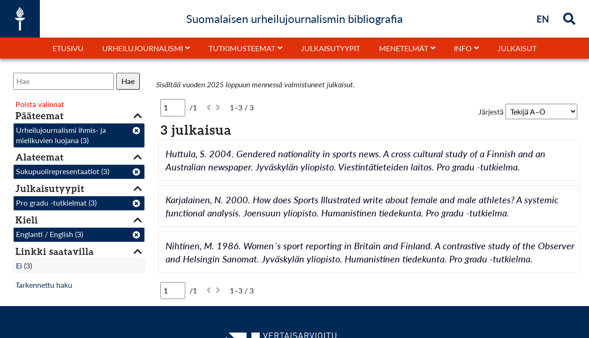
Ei (19, 265)
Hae (128, 81)
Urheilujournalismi (142, 48)
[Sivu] (172, 107)
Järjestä (491, 111)
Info (463, 48)
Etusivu (68, 48)
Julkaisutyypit (330, 48)
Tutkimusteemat (242, 48)
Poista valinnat (39, 104)
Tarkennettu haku (43, 284)
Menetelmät (403, 48)
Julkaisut (517, 48)
